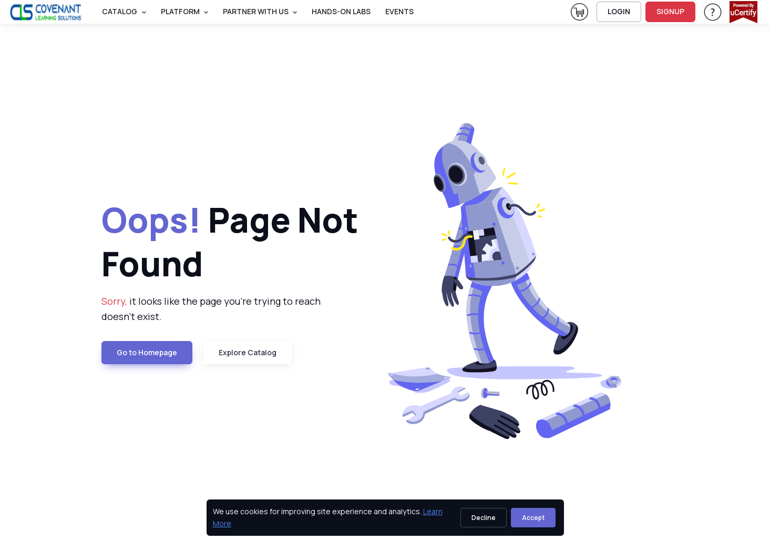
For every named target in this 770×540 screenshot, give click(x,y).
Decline (483, 517)
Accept (533, 517)
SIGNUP (670, 11)
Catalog (119, 11)
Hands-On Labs (341, 11)
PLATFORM (180, 11)
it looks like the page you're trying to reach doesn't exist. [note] (211, 309)
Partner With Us (256, 11)
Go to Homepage (147, 352)
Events (399, 11)
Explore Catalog (247, 352)
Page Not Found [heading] (229, 241)
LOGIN (619, 11)
